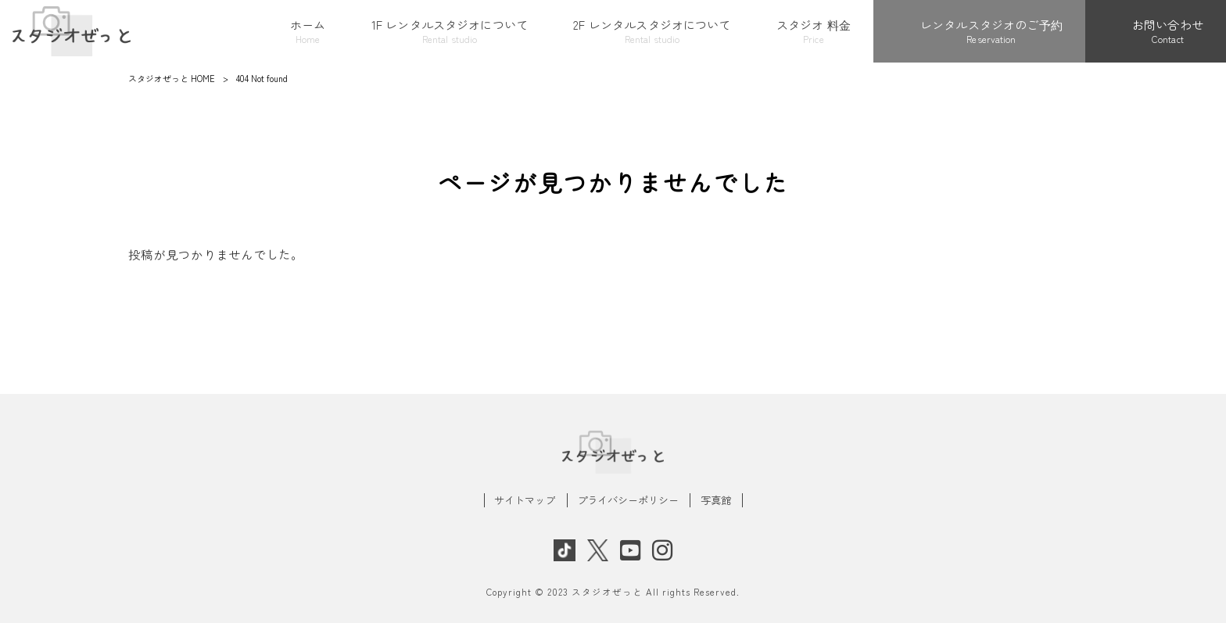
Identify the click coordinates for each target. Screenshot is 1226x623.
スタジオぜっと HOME (171, 78)
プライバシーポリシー (628, 500)
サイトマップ (524, 500)
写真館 (716, 500)
